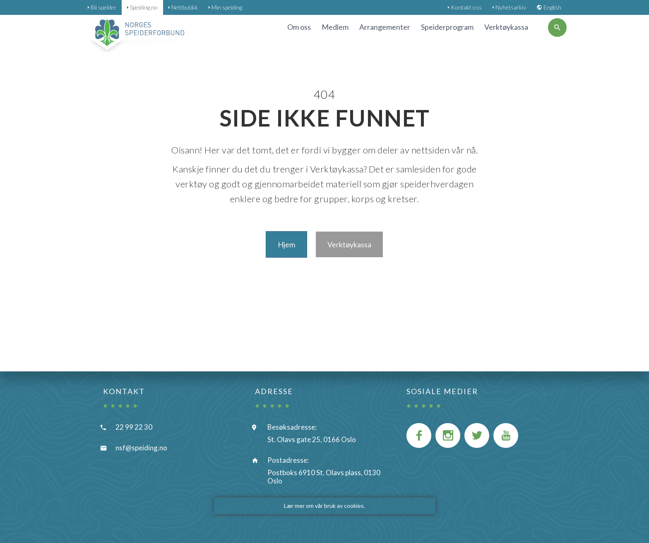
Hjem (286, 244)
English (552, 7)
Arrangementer (384, 26)
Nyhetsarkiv (510, 7)
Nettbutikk (184, 7)
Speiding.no (144, 7)
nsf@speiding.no (141, 447)
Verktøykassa (506, 26)
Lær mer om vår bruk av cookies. (324, 505)
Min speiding (227, 7)
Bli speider (103, 7)
